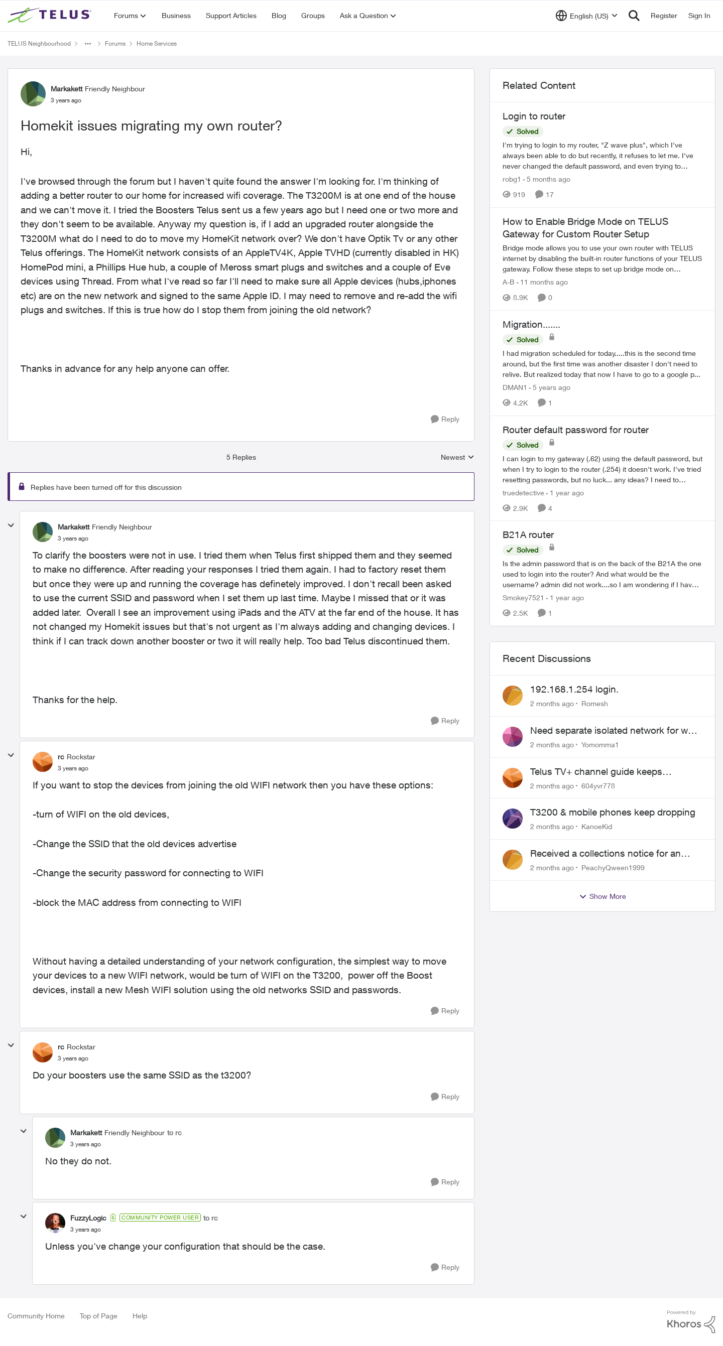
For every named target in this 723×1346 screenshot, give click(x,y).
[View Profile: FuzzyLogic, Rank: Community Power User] (55, 1223)
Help (140, 1315)
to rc (174, 1132)
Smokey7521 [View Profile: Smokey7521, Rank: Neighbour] (523, 597)
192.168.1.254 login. (574, 689)
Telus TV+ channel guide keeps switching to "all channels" (596, 772)
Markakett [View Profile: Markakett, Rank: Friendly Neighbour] (66, 88)
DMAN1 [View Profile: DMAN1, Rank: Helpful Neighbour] (515, 387)
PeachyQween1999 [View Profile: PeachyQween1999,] (613, 867)
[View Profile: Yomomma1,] (513, 737)
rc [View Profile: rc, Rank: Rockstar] (61, 756)
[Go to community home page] (51, 16)
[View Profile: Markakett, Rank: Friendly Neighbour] (33, 93)
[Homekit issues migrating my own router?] (73, 538)
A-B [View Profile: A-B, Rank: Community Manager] (509, 282)
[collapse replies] (11, 525)
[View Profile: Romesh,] (513, 696)
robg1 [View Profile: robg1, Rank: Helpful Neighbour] (512, 179)
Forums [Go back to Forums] (115, 43)
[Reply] (445, 419)
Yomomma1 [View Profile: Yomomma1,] (600, 744)
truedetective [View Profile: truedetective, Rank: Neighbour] (523, 492)
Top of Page (98, 1315)
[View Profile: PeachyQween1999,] (513, 860)
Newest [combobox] (457, 457)
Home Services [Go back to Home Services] (157, 43)
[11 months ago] (542, 282)
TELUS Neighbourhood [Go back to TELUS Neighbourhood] (39, 43)
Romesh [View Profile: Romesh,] (594, 703)
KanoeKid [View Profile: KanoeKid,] (596, 826)
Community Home (36, 1315)
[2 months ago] (552, 703)
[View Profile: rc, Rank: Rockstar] (43, 762)
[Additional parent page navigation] (88, 44)
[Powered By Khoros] (691, 1321)
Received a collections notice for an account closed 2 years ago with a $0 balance (609, 854)
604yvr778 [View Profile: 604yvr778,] (598, 785)
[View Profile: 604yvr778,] (513, 778)
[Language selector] (586, 16)
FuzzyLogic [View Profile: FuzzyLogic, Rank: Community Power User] (88, 1218)
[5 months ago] (546, 179)
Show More (602, 896)
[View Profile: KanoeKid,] (513, 819)
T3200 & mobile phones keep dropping (612, 812)
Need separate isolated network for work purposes (615, 731)
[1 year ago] (565, 492)
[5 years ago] (549, 387)
